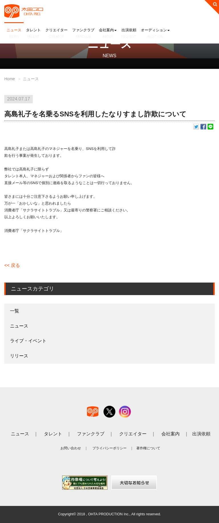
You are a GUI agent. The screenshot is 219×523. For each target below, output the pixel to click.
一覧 (14, 310)
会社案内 (108, 33)
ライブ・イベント (28, 340)
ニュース (14, 33)
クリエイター (56, 33)
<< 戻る (12, 265)
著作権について (148, 448)
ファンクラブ (83, 33)
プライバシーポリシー (109, 448)
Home (9, 79)
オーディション (155, 33)
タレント (33, 33)
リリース (19, 355)
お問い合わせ (70, 448)
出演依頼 (128, 33)
